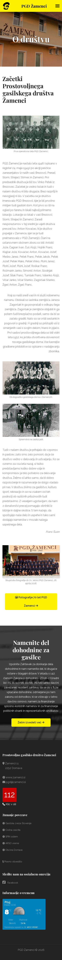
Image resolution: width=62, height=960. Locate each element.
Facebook (10, 882)
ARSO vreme (10, 843)
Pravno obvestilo (12, 861)
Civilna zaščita (11, 830)
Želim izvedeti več (31, 722)
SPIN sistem (10, 836)
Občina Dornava (12, 850)
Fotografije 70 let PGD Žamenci (31, 601)
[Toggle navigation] (57, 6)
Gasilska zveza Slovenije (16, 823)
